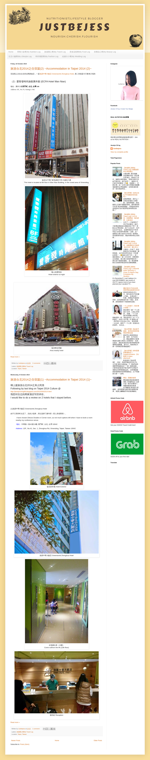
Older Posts (98, 740)
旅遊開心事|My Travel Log (55, 52)
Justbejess (117, 149)
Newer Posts (15, 740)
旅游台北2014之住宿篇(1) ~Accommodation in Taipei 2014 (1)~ (51, 379)
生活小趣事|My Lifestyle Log (20, 56)
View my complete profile (119, 152)
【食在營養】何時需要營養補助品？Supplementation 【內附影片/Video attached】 (131, 354)
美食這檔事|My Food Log (80, 52)
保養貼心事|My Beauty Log (105, 52)
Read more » (15, 357)
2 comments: (36, 363)
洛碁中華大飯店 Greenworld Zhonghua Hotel (57, 74)
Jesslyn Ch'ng (115, 109)
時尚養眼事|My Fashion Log (47, 56)
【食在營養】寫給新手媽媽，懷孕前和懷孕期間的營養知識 (131, 331)
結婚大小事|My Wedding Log (74, 56)
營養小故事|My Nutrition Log (28, 52)
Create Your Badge (127, 109)
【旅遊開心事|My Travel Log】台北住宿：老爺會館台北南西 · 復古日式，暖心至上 (131, 244)
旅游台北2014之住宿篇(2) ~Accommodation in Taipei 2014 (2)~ (51, 68)
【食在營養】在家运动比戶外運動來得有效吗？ (131, 195)
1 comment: (36, 728)
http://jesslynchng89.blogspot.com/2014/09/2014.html (31, 391)
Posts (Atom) (24, 744)
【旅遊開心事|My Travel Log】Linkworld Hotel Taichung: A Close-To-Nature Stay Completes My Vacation (131, 271)
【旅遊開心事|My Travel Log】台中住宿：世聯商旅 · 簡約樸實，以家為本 (131, 217)
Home (10, 52)
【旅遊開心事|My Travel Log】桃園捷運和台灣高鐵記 (131, 170)
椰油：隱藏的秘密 (129, 378)
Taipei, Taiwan (22, 368)
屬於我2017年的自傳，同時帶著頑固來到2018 (131, 289)
